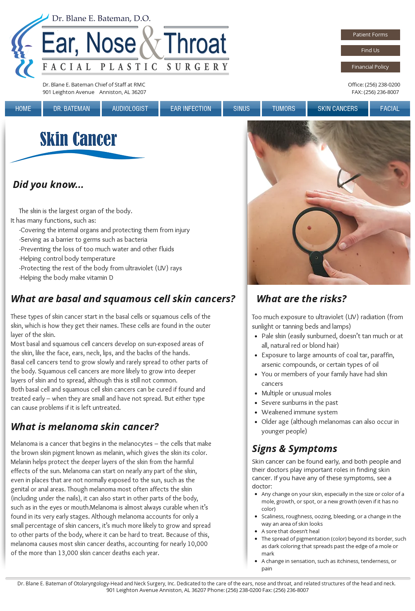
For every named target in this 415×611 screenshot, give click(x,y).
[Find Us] (370, 50)
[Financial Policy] (370, 67)
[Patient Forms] (370, 34)
